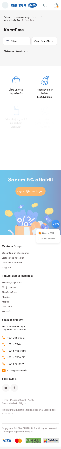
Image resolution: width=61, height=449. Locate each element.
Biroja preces (9, 287)
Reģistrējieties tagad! (30, 191)
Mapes (5, 301)
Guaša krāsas (9, 292)
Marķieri (6, 297)
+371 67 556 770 (16, 357)
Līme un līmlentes (12, 20)
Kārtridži (6, 311)
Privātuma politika (12, 262)
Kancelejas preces (12, 282)
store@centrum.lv (17, 370)
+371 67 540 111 (15, 344)
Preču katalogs (23, 17)
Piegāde (6, 267)
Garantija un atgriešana (15, 253)
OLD (37, 17)
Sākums (8, 17)
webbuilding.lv (25, 431)
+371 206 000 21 (16, 337)
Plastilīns (7, 306)
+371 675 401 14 (16, 363)
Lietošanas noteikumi (13, 257)
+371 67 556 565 (16, 350)
